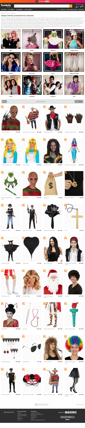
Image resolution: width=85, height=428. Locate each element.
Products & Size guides (22, 412)
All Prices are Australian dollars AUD (38, 417)
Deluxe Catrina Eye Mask (28, 392)
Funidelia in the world (35, 410)
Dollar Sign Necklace (69, 195)
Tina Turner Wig (47, 359)
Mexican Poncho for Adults (29, 129)
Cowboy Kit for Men (48, 129)
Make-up (53, 48)
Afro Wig (67, 293)
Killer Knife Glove (5, 129)
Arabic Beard (26, 261)
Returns (19, 414)
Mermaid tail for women (70, 162)
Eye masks (32, 71)
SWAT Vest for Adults (27, 228)
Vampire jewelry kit (6, 359)
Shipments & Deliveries (22, 413)
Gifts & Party (28, 9)
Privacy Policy (33, 413)
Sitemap (32, 416)
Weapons (53, 94)
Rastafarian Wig (47, 162)
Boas (74, 94)
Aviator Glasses (26, 359)
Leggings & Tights (74, 71)
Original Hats (74, 48)
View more (4, 25)
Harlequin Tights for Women (69, 393)
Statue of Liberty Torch (70, 326)
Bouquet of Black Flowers (49, 228)
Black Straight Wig (48, 261)
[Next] (49, 402)
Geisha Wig (4, 326)
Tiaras (10, 94)
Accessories (19, 9)
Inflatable (32, 94)
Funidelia (3, 13)
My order (19, 410)
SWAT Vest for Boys (6, 228)
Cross (66, 228)
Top (58, 9)
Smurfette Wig (26, 162)
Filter (4, 99)
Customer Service (9, 410)
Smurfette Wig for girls (7, 162)
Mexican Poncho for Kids (49, 392)
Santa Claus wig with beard (48, 294)
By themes (11, 9)
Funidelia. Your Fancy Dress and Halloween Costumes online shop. (6, 6)
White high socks (5, 293)
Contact (19, 417)
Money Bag (46, 195)
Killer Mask (25, 195)
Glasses (11, 71)
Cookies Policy (34, 414)
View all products (80, 402)
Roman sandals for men (49, 326)
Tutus (53, 71)
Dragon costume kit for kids (7, 196)
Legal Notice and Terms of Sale (37, 412)
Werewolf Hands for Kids (70, 129)
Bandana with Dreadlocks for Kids (70, 261)
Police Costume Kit (6, 392)
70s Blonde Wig (26, 293)
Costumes (3, 9)
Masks (32, 48)
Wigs (11, 48)
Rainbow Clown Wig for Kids (70, 360)
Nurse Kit (25, 326)
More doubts (20, 416)
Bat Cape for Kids (5, 261)
